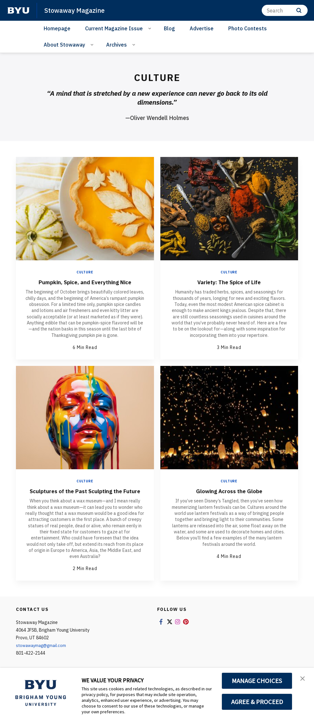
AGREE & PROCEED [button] (257, 701)
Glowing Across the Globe (229, 490)
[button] (303, 679)
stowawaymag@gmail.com (43, 653)
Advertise (202, 28)
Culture (85, 272)
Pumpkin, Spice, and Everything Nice (85, 282)
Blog (169, 28)
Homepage (57, 28)
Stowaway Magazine (76, 10)
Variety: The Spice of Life (229, 282)
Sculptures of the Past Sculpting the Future (84, 494)
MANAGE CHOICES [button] (257, 680)
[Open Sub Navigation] (150, 28)
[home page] (18, 10)
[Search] (285, 10)
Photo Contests (247, 28)
